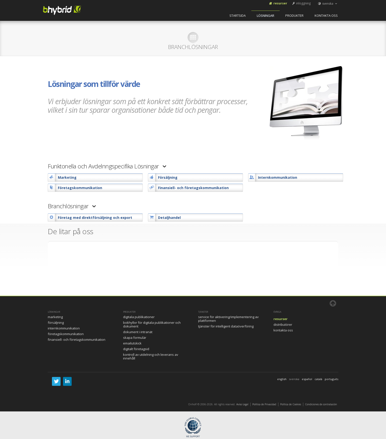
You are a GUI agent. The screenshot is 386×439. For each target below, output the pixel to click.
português (331, 379)
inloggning (301, 3)
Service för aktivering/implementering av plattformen (228, 319)
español (307, 379)
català (318, 379)
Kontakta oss (326, 15)
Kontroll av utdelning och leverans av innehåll (150, 356)
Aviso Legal (242, 404)
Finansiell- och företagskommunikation (76, 339)
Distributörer (282, 324)
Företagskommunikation (66, 334)
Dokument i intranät (137, 332)
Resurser (278, 3)
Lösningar (265, 15)
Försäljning (56, 322)
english (282, 379)
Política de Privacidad (264, 404)
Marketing (55, 317)
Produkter (294, 15)
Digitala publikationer (139, 317)
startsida (237, 15)
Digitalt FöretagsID (136, 349)
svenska (327, 3)
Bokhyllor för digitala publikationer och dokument (152, 324)
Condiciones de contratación (321, 404)
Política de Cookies (290, 404)
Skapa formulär (134, 337)
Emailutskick (132, 343)
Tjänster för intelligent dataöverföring (226, 326)
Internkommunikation (64, 328)
